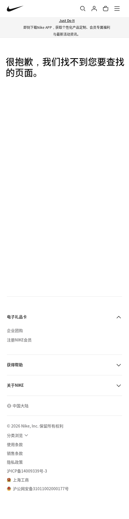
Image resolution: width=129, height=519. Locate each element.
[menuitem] (18, 435)
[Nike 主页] (15, 8)
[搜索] (83, 8)
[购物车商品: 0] (105, 8)
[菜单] (117, 8)
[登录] (94, 8)
